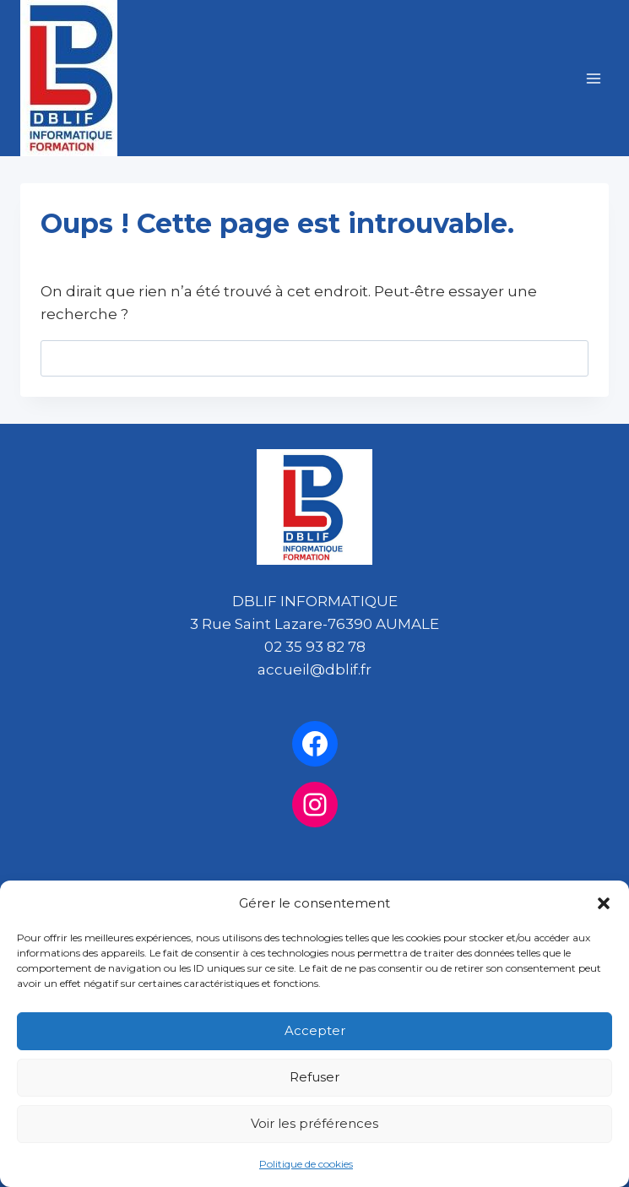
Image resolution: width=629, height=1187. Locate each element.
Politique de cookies (306, 1163)
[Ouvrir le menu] (593, 78)
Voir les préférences (314, 1123)
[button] (603, 903)
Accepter (315, 1030)
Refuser (314, 1077)
